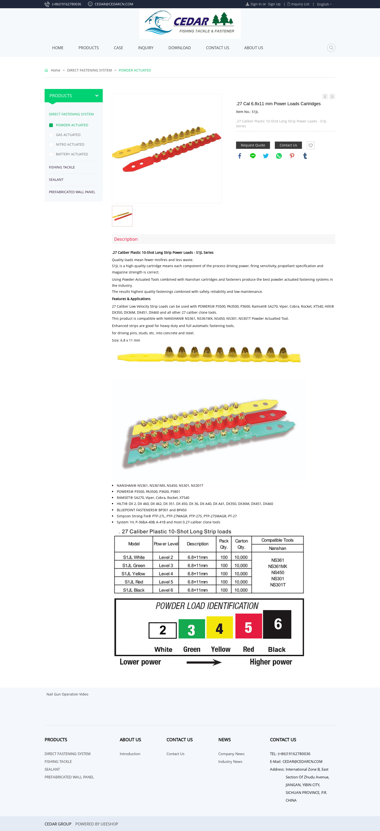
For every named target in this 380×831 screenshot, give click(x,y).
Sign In (256, 4)
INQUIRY (145, 47)
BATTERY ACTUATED (72, 154)
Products (89, 47)
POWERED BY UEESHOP (96, 824)
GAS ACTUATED (68, 134)
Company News (231, 753)
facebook (239, 156)
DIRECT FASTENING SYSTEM (89, 70)
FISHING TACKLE (62, 167)
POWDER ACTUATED (135, 70)
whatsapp (279, 156)
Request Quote (253, 145)
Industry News (230, 761)
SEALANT (56, 179)
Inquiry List (300, 4)
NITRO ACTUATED (70, 144)
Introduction (130, 753)
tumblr (305, 156)
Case (118, 47)
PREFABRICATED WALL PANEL (72, 192)
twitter (265, 156)
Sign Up (274, 4)
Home (57, 47)
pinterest (292, 156)
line (252, 156)
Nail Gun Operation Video (67, 694)
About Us (253, 47)
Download (179, 47)
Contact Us (217, 47)
